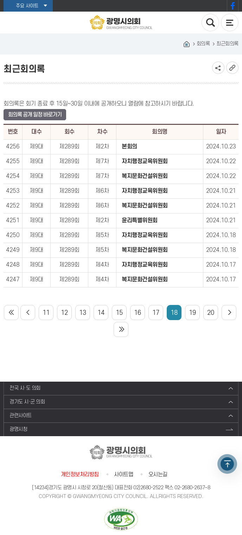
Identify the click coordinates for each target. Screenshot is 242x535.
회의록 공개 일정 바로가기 (35, 115)
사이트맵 (123, 474)
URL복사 (232, 68)
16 (137, 313)
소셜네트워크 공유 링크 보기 (218, 68)
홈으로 (187, 44)
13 (82, 313)
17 (155, 313)
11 (46, 313)
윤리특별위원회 (140, 220)
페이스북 (232, 6)
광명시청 (18, 429)
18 (174, 313)
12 (64, 313)
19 (192, 313)
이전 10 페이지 (27, 312)
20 (210, 313)
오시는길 (157, 474)
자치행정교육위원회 (145, 161)
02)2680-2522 (148, 488)
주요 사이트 (27, 5)
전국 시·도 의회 (24, 388)
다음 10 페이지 (229, 312)
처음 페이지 (11, 312)
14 (100, 313)
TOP (227, 464)
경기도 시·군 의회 (27, 402)
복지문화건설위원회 (145, 176)
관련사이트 (20, 416)
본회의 (129, 147)
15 (119, 313)
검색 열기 (210, 22)
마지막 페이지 (121, 329)
